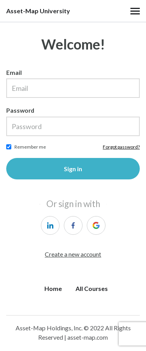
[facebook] (73, 225)
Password (20, 110)
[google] (96, 225)
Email (14, 72)
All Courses (92, 288)
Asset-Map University (38, 11)
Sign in (73, 168)
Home (53, 288)
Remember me (30, 147)
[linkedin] (50, 225)
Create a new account (73, 254)
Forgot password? (121, 147)
